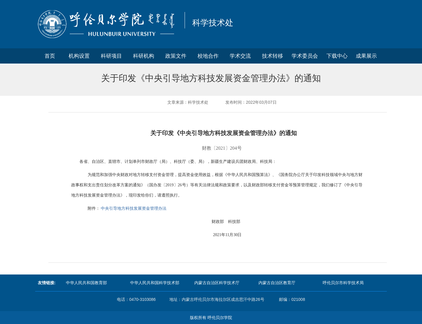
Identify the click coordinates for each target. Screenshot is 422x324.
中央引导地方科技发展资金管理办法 (133, 208)
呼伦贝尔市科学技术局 (343, 282)
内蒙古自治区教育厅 (276, 282)
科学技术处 (212, 22)
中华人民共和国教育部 (86, 282)
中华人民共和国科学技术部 (154, 282)
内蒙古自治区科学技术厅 (216, 282)
